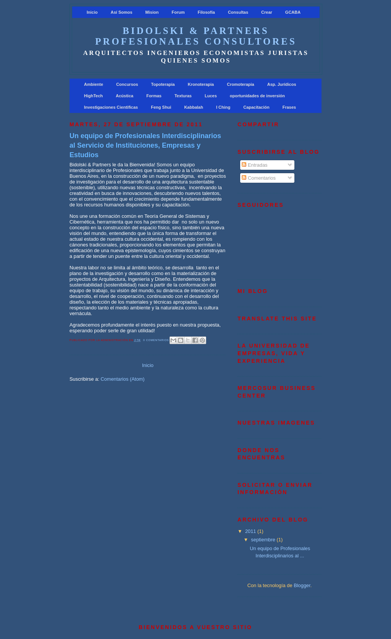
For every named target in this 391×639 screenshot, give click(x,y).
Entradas (254, 165)
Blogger (302, 585)
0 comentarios (156, 340)
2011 (251, 531)
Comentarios (258, 178)
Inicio (147, 365)
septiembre (263, 539)
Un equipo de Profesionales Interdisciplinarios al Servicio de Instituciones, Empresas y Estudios (145, 145)
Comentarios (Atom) (122, 379)
